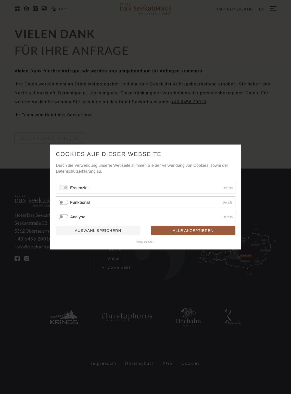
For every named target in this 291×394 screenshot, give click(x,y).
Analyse (77, 217)
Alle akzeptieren (193, 230)
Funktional (80, 202)
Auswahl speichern (98, 230)
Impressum (145, 241)
